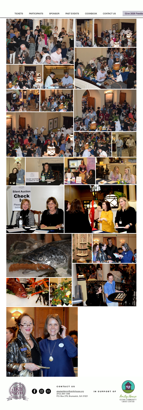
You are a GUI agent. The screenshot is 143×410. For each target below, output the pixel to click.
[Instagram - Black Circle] (41, 391)
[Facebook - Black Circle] (34, 391)
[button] (72, 13)
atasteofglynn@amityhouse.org (70, 391)
